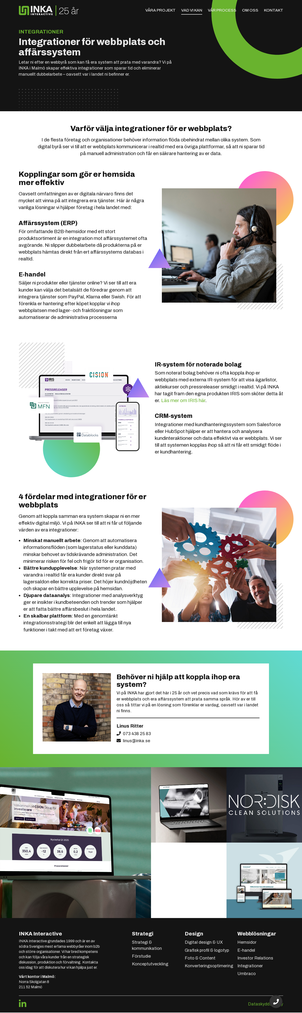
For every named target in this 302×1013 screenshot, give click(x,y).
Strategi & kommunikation (147, 946)
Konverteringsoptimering (209, 966)
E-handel (246, 950)
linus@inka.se (136, 741)
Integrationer (250, 966)
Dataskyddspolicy (265, 1004)
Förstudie (141, 957)
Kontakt (273, 10)
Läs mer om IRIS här (183, 401)
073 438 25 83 (137, 734)
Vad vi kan (191, 10)
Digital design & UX (204, 943)
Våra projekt (160, 10)
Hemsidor (246, 943)
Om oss (250, 10)
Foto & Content (200, 958)
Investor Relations (255, 958)
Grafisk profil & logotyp (207, 950)
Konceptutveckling (150, 964)
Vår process (222, 10)
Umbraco (246, 974)
